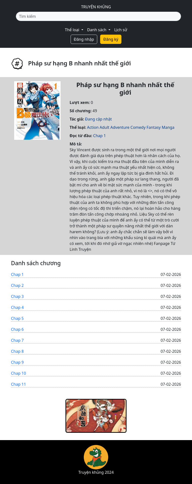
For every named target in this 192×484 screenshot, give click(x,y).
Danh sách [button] (97, 29)
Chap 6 (17, 329)
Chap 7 (17, 340)
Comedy (138, 127)
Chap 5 (17, 318)
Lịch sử (120, 29)
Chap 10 (18, 373)
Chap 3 (17, 296)
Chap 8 (17, 351)
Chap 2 (17, 285)
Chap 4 (17, 307)
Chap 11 (18, 384)
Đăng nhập (84, 39)
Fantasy (154, 127)
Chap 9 (17, 362)
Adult (104, 127)
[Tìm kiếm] (98, 16)
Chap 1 (99, 135)
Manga (168, 127)
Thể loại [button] (72, 29)
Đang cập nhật (98, 119)
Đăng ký (110, 39)
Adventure (119, 127)
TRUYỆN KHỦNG (96, 7)
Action (92, 127)
